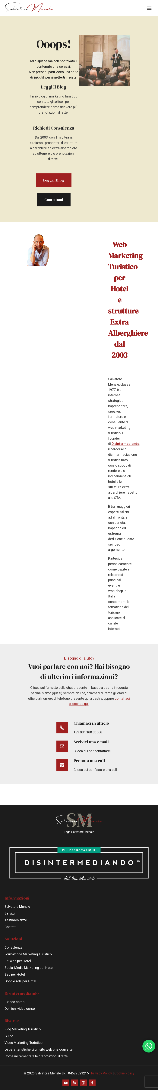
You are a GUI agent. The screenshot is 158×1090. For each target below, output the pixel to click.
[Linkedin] (74, 1083)
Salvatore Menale (17, 907)
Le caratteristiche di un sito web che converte (39, 1049)
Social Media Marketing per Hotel (29, 968)
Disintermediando (126, 455)
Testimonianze (16, 920)
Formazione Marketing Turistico (28, 954)
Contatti (10, 927)
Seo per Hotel (15, 974)
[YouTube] (65, 1083)
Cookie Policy (124, 1073)
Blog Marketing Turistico (23, 1029)
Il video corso (14, 1002)
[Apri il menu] (149, 8)
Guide (9, 1036)
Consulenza (13, 947)
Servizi (10, 913)
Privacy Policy (101, 1073)
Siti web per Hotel (18, 961)
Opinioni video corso (20, 1009)
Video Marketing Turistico (24, 1043)
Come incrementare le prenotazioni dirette (36, 1056)
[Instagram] (83, 1083)
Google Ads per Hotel (20, 981)
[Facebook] (92, 1083)
